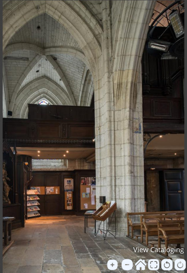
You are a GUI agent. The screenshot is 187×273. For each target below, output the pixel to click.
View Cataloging (158, 249)
